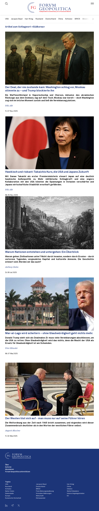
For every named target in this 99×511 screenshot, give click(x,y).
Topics (7, 482)
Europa (7, 496)
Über (7, 465)
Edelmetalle (9, 493)
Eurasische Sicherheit (13, 498)
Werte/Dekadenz (73, 491)
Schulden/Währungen (44, 493)
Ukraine (69, 489)
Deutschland (50, 19)
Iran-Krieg (29, 19)
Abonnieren (9, 469)
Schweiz (68, 19)
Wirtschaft (39, 496)
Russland (39, 19)
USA (7, 19)
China (60, 19)
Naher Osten (9, 491)
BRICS (77, 19)
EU (68, 496)
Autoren (8, 467)
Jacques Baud (16, 19)
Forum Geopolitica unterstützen (17, 472)
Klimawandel (40, 498)
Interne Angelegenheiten (75, 493)
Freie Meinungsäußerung (45, 491)
